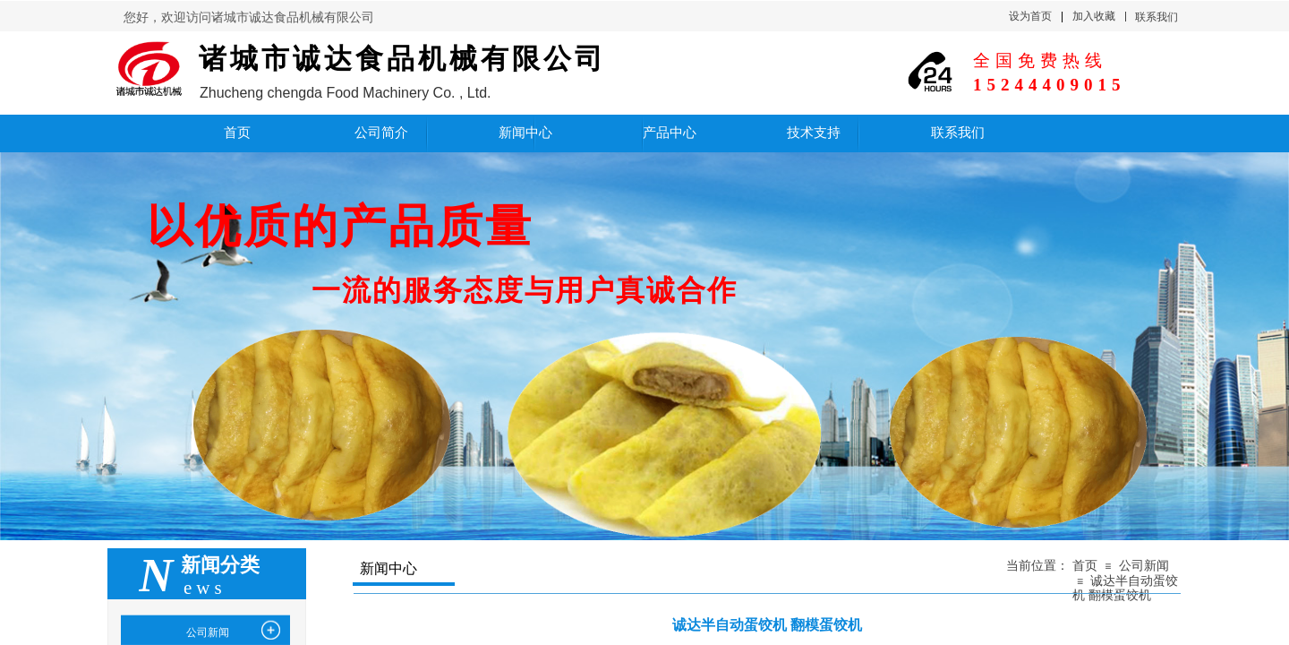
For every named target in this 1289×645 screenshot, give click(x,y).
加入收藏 (1093, 16)
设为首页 (1030, 16)
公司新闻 (1144, 565)
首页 (1084, 565)
